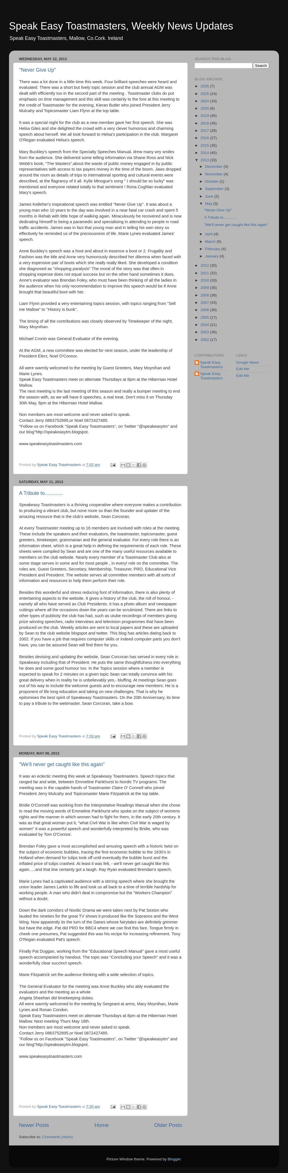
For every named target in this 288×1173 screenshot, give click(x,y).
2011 (205, 273)
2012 (205, 265)
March (211, 241)
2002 (205, 340)
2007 (205, 302)
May (209, 203)
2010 (205, 280)
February (213, 249)
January (212, 256)
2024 (205, 101)
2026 (205, 86)
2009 (205, 288)
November (214, 174)
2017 (205, 130)
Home (101, 1125)
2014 (205, 153)
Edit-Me (242, 369)
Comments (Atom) (57, 1137)
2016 (205, 138)
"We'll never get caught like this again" (62, 764)
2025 (205, 94)
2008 (205, 295)
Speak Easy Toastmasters (211, 364)
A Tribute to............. (41, 493)
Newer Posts (34, 1125)
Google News (247, 362)
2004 (205, 325)
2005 (205, 317)
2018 (205, 123)
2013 (205, 160)
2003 (205, 332)
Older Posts (168, 1125)
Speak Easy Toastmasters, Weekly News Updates (121, 26)
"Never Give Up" (37, 70)
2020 (205, 108)
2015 (205, 145)
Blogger (174, 1159)
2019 (205, 116)
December (214, 166)
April (209, 234)
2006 (205, 310)
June (209, 196)
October (212, 181)
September (215, 189)
